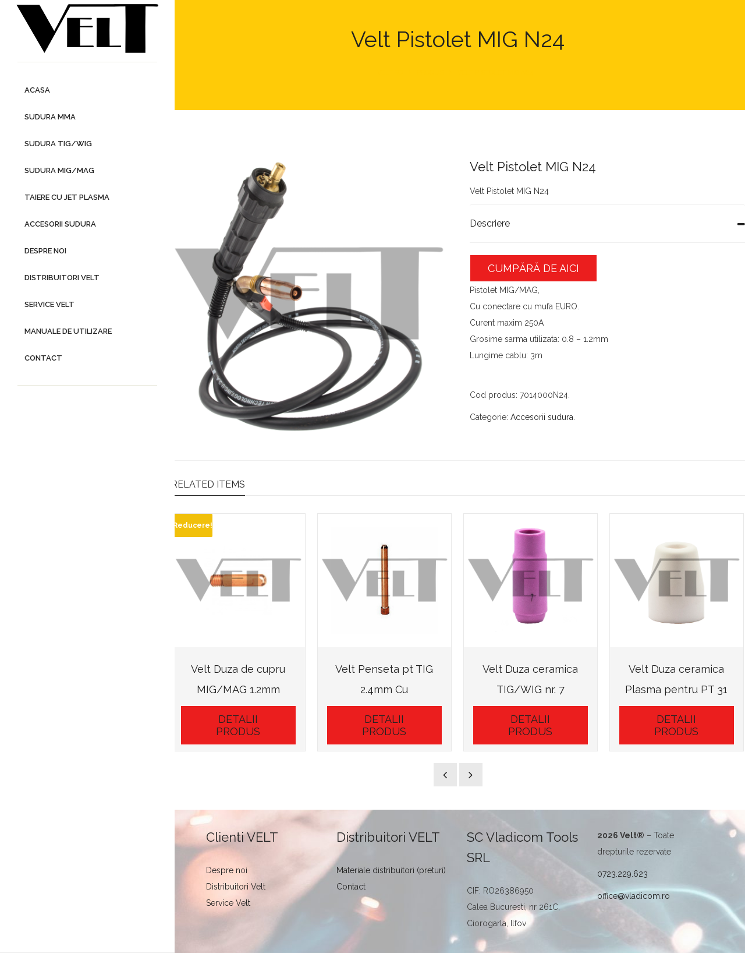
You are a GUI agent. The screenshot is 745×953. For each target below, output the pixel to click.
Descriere (491, 223)
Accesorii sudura (543, 417)
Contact (353, 885)
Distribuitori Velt (239, 885)
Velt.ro (392, 72)
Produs (431, 72)
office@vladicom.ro (634, 894)
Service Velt (232, 901)
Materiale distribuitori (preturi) (394, 868)
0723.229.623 (623, 872)
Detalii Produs (241, 723)
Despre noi (230, 868)
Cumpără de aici (535, 268)
